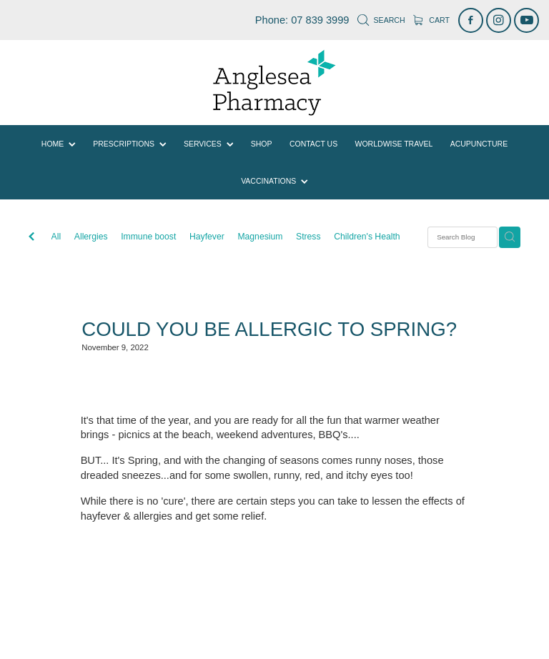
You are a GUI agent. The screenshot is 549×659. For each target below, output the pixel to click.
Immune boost (148, 237)
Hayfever (206, 237)
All (56, 237)
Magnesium (259, 237)
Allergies (91, 237)
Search (381, 20)
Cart (431, 20)
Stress (308, 237)
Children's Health (367, 237)
